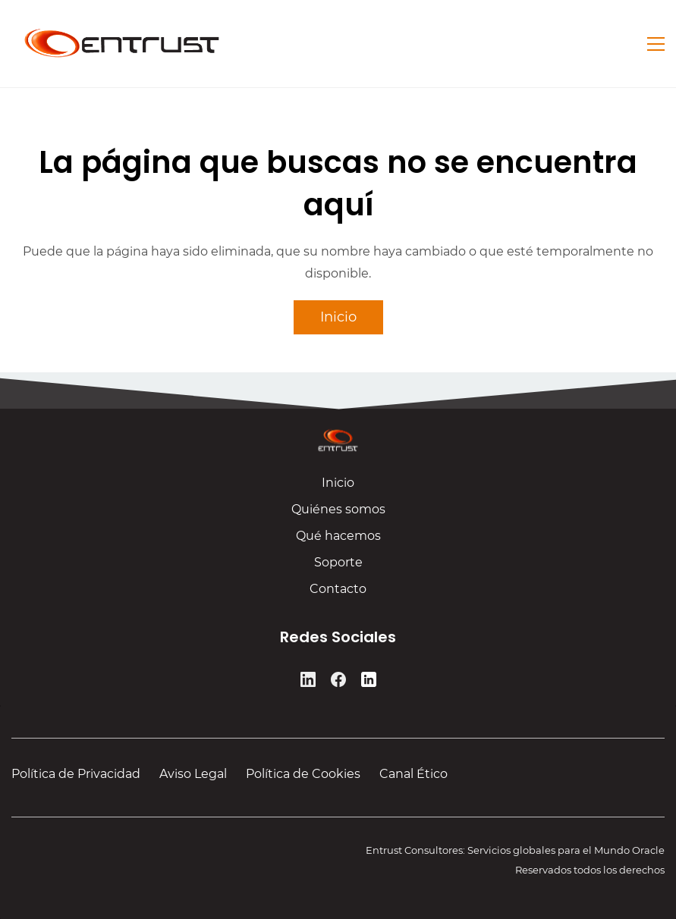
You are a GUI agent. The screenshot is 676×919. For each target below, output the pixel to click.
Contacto (338, 592)
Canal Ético (413, 774)
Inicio (338, 486)
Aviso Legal (193, 774)
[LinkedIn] (308, 681)
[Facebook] (338, 681)
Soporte (338, 566)
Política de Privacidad (75, 774)
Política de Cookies (303, 774)
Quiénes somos (338, 513)
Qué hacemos (338, 539)
